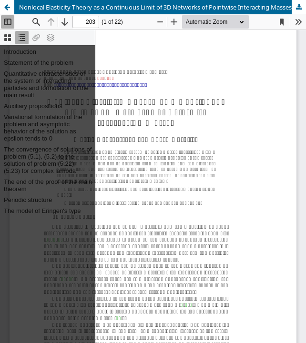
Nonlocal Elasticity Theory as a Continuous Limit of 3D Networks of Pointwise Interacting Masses (155, 7)
